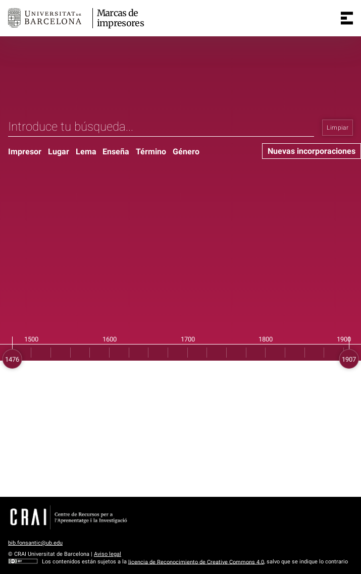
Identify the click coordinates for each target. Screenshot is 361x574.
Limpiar (337, 127)
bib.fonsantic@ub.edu (35, 543)
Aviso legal (107, 554)
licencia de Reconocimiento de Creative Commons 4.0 (196, 561)
